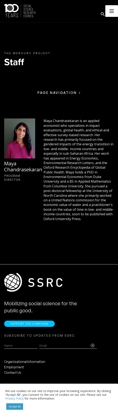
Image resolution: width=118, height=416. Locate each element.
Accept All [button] (15, 406)
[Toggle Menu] (111, 11)
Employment (14, 367)
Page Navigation (57, 93)
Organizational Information (24, 362)
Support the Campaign (29, 323)
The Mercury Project (27, 53)
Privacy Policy (14, 398)
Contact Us (12, 372)
